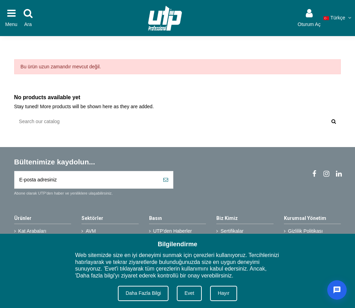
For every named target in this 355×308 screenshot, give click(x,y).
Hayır (223, 293)
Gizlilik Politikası (305, 231)
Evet (189, 293)
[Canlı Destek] (337, 290)
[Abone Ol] (165, 179)
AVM (91, 231)
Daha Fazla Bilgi (143, 293)
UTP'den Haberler (172, 231)
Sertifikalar (231, 231)
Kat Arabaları (32, 231)
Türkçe (338, 17)
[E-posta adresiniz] (87, 179)
